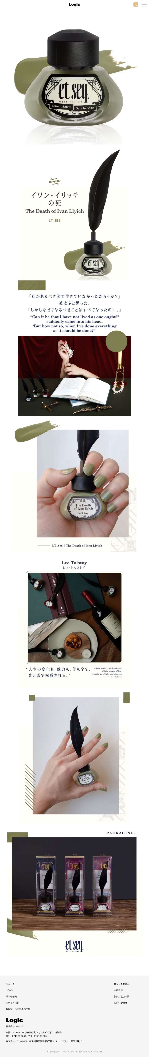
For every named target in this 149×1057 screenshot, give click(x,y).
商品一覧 (10, 984)
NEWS (9, 990)
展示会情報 (11, 996)
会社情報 (118, 990)
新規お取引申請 (121, 996)
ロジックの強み (121, 984)
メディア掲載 (12, 1002)
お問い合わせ (120, 1002)
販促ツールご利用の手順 (18, 1009)
